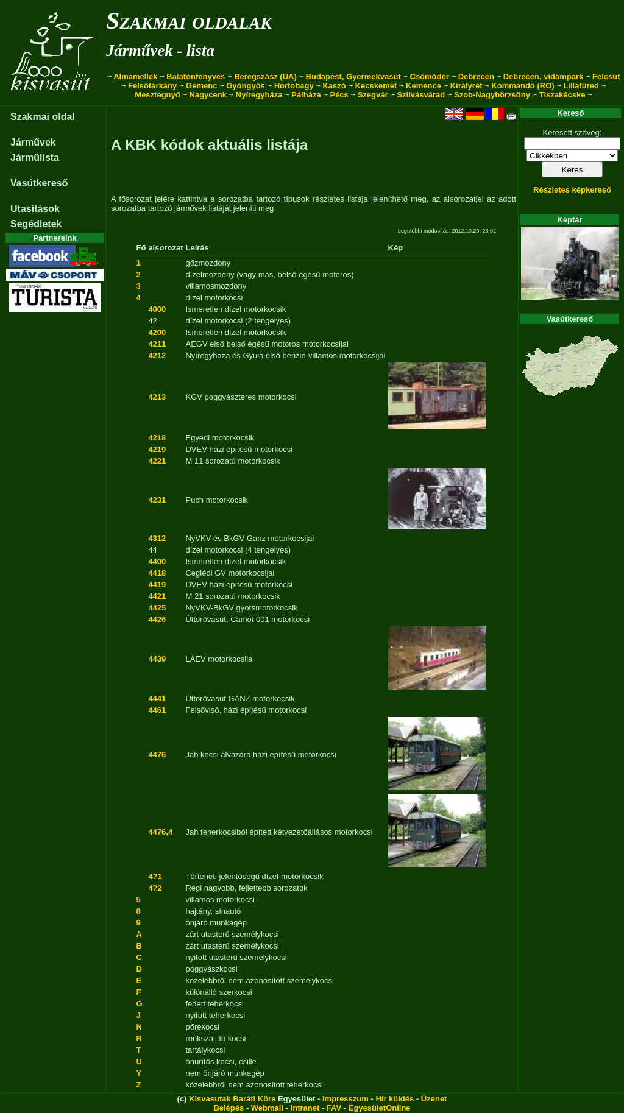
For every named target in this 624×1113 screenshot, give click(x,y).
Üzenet (434, 1098)
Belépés (228, 1107)
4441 (157, 698)
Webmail (267, 1107)
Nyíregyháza (259, 94)
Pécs (339, 94)
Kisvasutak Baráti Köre (232, 1098)
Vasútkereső (39, 183)
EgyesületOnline (380, 1107)
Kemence (423, 85)
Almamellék (135, 76)
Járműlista (34, 157)
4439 (157, 658)
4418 (157, 573)
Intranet (305, 1107)
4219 (157, 449)
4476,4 (160, 831)
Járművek (33, 142)
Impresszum (345, 1098)
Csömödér (429, 76)
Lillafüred (581, 85)
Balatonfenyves (195, 76)
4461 (157, 710)
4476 (157, 754)
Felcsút (606, 76)
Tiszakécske (562, 94)
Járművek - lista (160, 50)
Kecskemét (376, 85)
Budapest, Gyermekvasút (353, 76)
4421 (157, 596)
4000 (157, 309)
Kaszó (334, 85)
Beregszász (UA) (265, 76)
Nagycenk (208, 94)
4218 (157, 437)
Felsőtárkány (152, 85)
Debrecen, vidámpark (543, 76)
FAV (334, 1107)
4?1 (154, 876)
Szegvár (373, 94)
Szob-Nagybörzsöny (492, 94)
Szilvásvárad (421, 94)
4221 (157, 460)
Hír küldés (394, 1098)
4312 (157, 538)
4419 (157, 584)
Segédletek (36, 224)
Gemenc (201, 85)
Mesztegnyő (157, 94)
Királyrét (466, 85)
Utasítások (35, 208)
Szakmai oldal (42, 116)
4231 (157, 499)
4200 (157, 332)
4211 (157, 343)
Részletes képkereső (572, 189)
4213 (157, 396)
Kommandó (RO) (522, 85)
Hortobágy (294, 85)
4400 (157, 561)
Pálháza (306, 94)
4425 (157, 607)
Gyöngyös (245, 85)
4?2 (154, 887)
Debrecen (476, 76)
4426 (157, 619)
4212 (157, 355)
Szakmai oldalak (189, 20)
